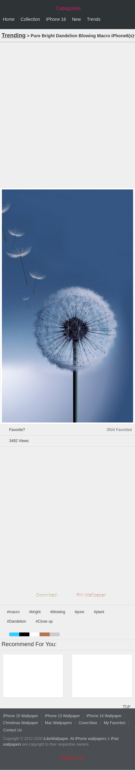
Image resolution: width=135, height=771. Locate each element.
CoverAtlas (88, 723)
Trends (94, 19)
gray (55, 634)
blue (14, 634)
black (24, 634)
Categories (68, 8)
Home (9, 19)
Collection (30, 19)
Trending (14, 35)
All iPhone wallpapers (88, 739)
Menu (129, 19)
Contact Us (12, 730)
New (76, 19)
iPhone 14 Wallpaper (104, 716)
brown (45, 634)
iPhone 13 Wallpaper (62, 716)
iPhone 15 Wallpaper (20, 716)
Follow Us (71, 758)
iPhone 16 (56, 19)
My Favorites (115, 723)
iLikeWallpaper (56, 739)
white (34, 634)
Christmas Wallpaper (20, 723)
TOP (126, 706)
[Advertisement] (67, 114)
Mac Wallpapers (58, 723)
